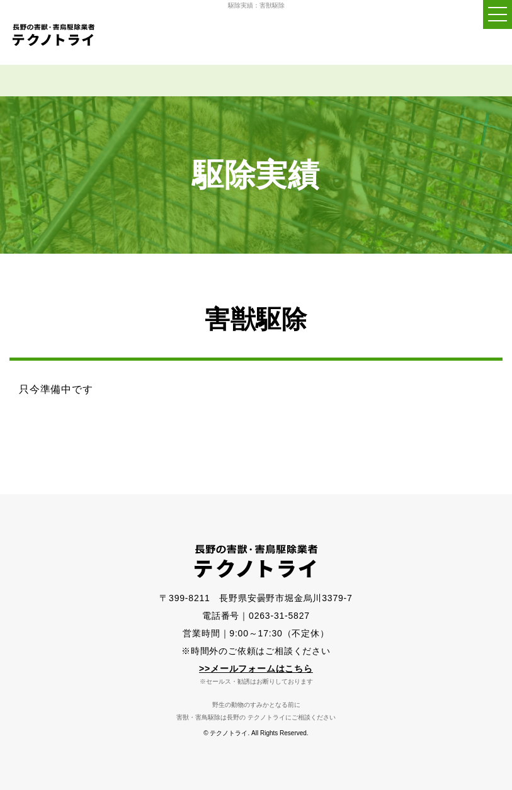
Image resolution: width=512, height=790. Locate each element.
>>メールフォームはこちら (256, 668)
